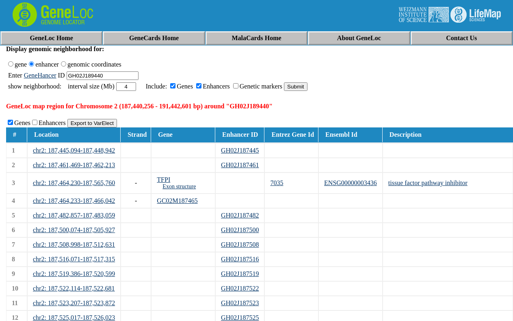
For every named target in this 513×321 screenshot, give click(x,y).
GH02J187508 (240, 244)
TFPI (163, 179)
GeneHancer (40, 75)
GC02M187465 (177, 200)
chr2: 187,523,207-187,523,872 (74, 302)
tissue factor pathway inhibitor (428, 182)
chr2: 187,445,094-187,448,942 (74, 150)
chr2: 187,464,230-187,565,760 (74, 182)
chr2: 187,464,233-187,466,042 (74, 200)
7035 (276, 182)
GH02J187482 (240, 215)
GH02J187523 (240, 302)
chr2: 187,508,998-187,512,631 (74, 244)
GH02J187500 (240, 229)
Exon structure (179, 186)
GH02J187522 (240, 288)
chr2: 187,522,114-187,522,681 (74, 288)
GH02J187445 (240, 150)
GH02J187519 (240, 273)
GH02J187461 (240, 165)
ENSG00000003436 (350, 182)
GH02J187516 (240, 259)
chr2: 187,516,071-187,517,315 (74, 259)
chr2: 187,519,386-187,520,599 (74, 273)
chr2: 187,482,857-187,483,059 (74, 215)
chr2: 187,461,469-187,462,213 (74, 165)
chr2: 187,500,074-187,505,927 (74, 229)
